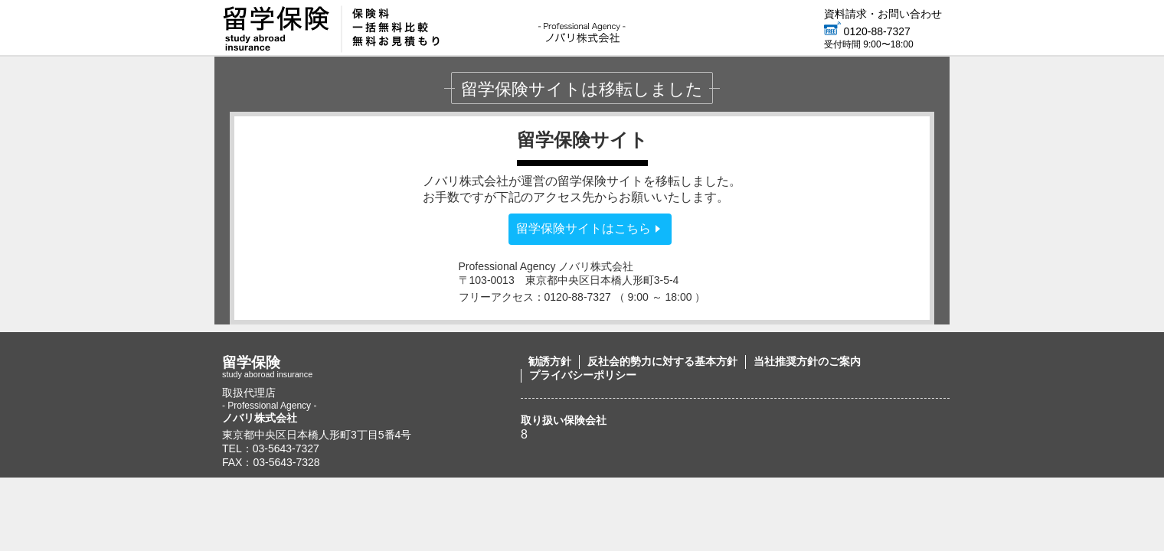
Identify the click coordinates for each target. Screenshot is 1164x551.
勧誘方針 (549, 361)
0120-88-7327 (867, 31)
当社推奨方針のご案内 (807, 361)
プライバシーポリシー (582, 375)
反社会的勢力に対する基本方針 (662, 361)
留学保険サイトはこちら (583, 228)
